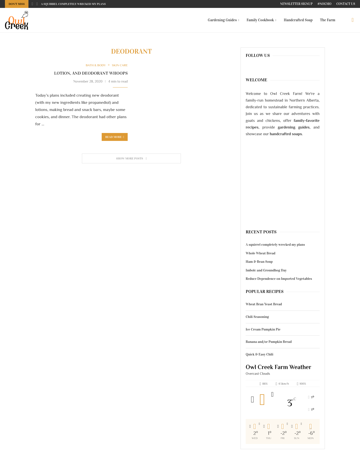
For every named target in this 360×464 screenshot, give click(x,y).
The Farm (327, 20)
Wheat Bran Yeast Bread (264, 304)
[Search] (352, 20)
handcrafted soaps (286, 134)
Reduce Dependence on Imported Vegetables (279, 279)
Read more (114, 137)
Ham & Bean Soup (259, 262)
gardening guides (294, 127)
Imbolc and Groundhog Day (266, 270)
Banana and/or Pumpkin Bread (269, 342)
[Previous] (32, 4)
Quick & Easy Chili (259, 354)
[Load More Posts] (131, 159)
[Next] (37, 4)
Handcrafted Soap (298, 20)
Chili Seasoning (257, 317)
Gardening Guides (222, 20)
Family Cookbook (260, 20)
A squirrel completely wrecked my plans (73, 4)
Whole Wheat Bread (260, 253)
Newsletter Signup (296, 4)
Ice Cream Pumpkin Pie (263, 329)
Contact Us (345, 4)
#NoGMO (324, 4)
